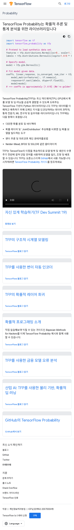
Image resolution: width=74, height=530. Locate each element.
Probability (9, 13)
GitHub (44, 158)
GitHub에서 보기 (13, 431)
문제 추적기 (7, 478)
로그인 (67, 3)
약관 (4, 509)
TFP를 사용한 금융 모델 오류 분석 (31, 360)
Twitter (6, 460)
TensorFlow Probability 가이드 (31, 162)
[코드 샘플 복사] (69, 36)
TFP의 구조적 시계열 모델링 (26, 240)
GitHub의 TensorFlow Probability (32, 420)
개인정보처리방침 (17, 509)
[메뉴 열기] (5, 3)
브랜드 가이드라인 (10, 493)
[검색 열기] (60, 4)
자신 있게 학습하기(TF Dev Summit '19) (36, 212)
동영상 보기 (10, 223)
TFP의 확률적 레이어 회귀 (25, 294)
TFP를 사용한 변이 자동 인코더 (29, 267)
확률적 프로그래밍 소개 (23, 322)
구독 (35, 515)
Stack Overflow (9, 488)
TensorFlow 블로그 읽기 (16, 251)
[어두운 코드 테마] (64, 36)
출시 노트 (6, 483)
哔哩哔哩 (6, 464)
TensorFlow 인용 (10, 498)
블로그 (5, 450)
